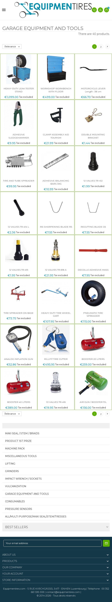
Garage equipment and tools (27, 493)
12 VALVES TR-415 (18, 269)
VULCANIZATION (15, 486)
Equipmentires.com (14, 588)
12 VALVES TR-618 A (55, 269)
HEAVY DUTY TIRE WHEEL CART (56, 314)
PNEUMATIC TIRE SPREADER (93, 314)
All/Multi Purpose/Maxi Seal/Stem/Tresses (35, 516)
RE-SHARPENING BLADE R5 (56, 226)
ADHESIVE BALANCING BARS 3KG (56, 182)
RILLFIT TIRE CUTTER (56, 359)
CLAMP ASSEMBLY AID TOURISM (56, 136)
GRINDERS (12, 471)
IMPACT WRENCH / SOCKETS (23, 478)
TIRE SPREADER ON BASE (18, 313)
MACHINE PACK (15, 448)
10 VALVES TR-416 (56, 402)
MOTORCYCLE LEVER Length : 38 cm (93, 90)
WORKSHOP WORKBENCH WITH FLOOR (56, 90)
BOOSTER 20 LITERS (93, 359)
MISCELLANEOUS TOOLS (21, 456)
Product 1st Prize (18, 441)
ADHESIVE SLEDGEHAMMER (18, 136)
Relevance (12, 47)
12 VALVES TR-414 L (18, 226)
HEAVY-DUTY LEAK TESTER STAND (19, 90)
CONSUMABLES (15, 501)
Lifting (10, 463)
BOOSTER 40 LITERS (18, 402)
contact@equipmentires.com (63, 592)
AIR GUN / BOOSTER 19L (93, 402)
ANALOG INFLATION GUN (18, 359)
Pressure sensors (18, 508)
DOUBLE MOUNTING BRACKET (93, 136)
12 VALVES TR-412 (93, 180)
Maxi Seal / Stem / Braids (22, 433)
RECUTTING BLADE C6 (93, 226)
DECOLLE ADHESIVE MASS (93, 269)
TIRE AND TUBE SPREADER (18, 180)
